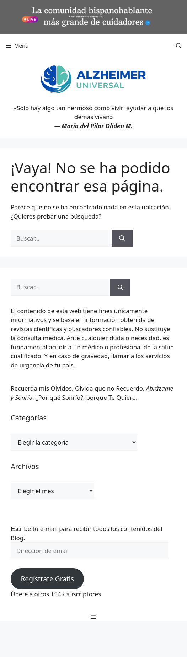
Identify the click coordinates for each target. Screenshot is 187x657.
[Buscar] (122, 238)
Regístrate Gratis (47, 578)
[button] (178, 45)
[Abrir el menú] (93, 617)
